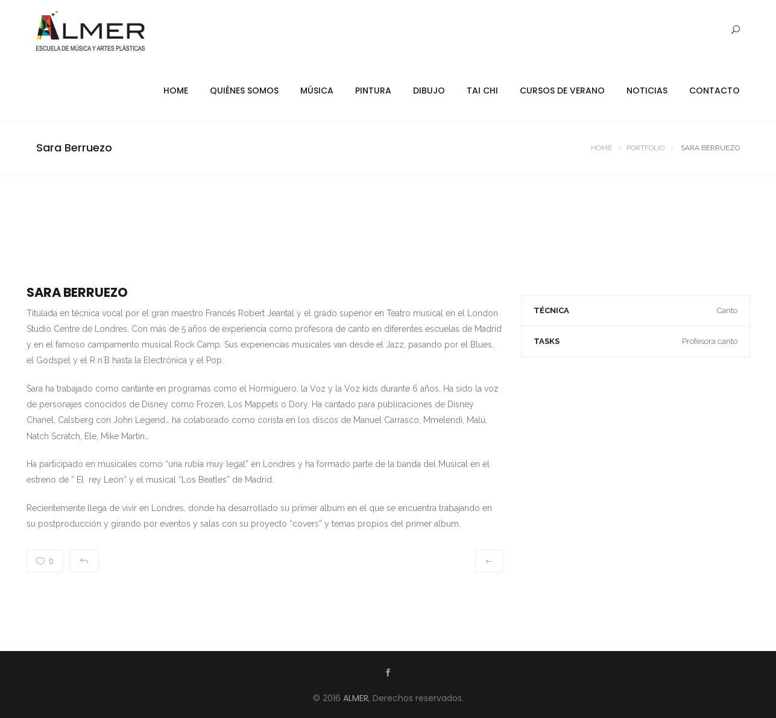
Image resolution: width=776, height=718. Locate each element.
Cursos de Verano (562, 90)
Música (316, 90)
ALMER (355, 698)
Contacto (714, 90)
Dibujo (429, 90)
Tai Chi (482, 90)
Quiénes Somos (244, 90)
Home (175, 90)
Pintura (373, 90)
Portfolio (645, 148)
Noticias (646, 90)
